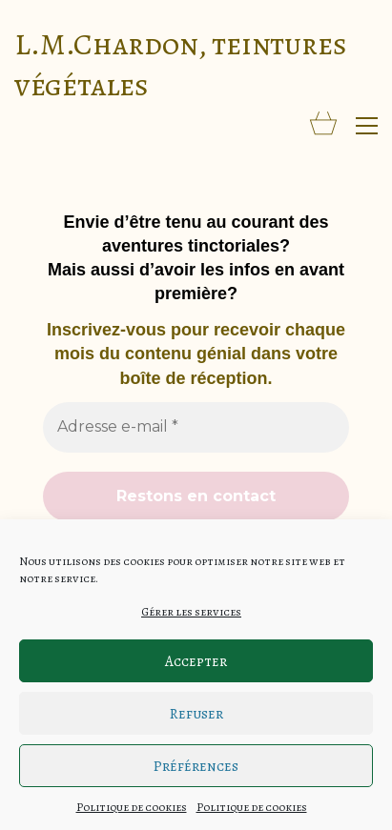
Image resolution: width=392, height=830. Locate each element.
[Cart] (323, 125)
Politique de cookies (131, 807)
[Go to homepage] (196, 64)
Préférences (196, 766)
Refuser (196, 713)
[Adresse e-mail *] (196, 427)
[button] (367, 125)
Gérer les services (191, 611)
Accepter (196, 661)
